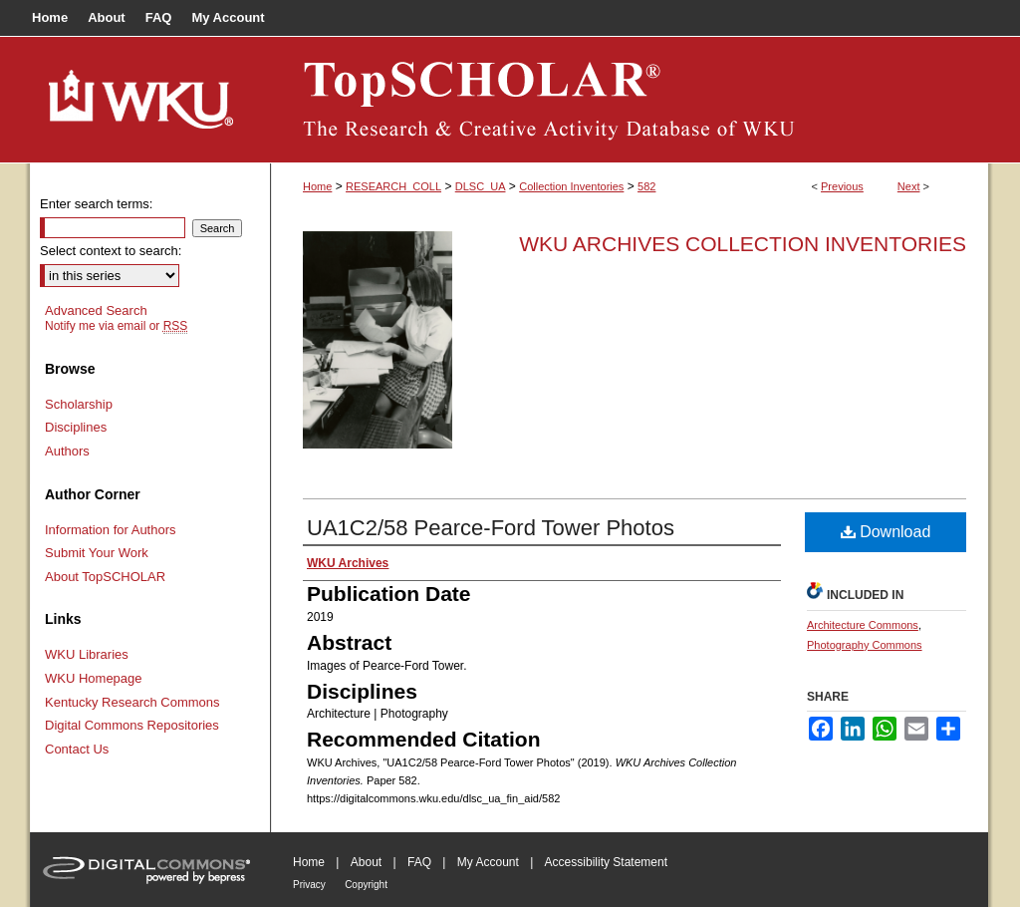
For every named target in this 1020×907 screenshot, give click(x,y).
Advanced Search (96, 310)
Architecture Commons (862, 625)
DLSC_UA (480, 186)
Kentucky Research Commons (132, 702)
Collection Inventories (571, 186)
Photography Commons (864, 645)
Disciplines (76, 427)
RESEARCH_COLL (393, 186)
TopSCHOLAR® (629, 99)
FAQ (419, 862)
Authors (67, 451)
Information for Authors (110, 529)
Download (886, 531)
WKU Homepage (93, 678)
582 (646, 186)
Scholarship (79, 404)
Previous (842, 186)
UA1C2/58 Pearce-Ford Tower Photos (490, 527)
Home (317, 186)
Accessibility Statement (606, 862)
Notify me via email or (116, 326)
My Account (488, 862)
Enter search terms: (96, 203)
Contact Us (77, 749)
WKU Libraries (86, 654)
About (366, 862)
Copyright (366, 884)
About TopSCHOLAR (105, 576)
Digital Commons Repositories (132, 725)
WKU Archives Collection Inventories (742, 243)
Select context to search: (110, 250)
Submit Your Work (96, 552)
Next (908, 186)
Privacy (309, 884)
